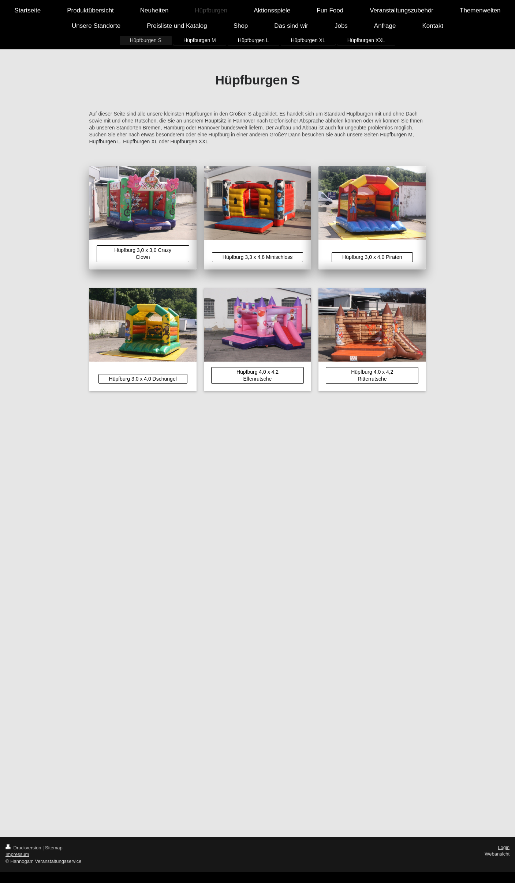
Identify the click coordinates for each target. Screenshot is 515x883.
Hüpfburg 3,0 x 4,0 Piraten (372, 257)
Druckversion (23, 847)
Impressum (17, 854)
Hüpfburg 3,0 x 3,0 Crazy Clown (142, 253)
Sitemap (54, 847)
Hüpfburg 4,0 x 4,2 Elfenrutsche (257, 375)
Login (504, 847)
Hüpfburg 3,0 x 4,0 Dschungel (143, 379)
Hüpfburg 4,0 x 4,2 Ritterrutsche (372, 375)
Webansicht (497, 854)
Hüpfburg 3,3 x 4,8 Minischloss (257, 257)
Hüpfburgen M (396, 134)
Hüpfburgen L (104, 141)
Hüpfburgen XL (140, 141)
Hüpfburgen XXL (190, 141)
